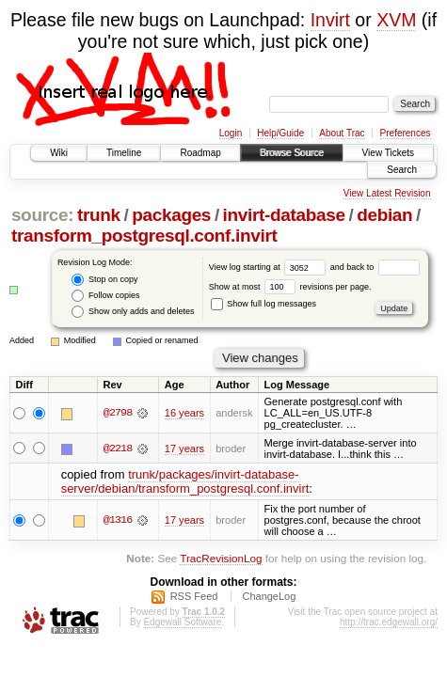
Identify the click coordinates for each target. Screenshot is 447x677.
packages (171, 215)
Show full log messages (263, 303)
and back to (375, 267)
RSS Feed (194, 596)
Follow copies (105, 296)
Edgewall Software (182, 622)
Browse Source (292, 153)
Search (402, 170)
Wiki (59, 153)
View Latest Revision (387, 193)
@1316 (118, 519)
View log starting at (269, 267)
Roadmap (200, 153)
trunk (98, 215)
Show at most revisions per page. (290, 286)
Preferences (405, 133)
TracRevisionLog (221, 558)
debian (384, 215)
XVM (396, 19)
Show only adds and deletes (133, 312)
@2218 (118, 448)
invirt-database (284, 215)
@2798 (118, 412)
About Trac (341, 133)
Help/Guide (280, 133)
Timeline (123, 153)
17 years (184, 448)
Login (230, 133)
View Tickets (388, 153)
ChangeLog (268, 596)
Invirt (330, 19)
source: (42, 215)
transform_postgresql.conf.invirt (144, 235)
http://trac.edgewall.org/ (389, 622)
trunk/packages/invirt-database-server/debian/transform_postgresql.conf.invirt (185, 481)
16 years (184, 412)
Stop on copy (104, 280)
